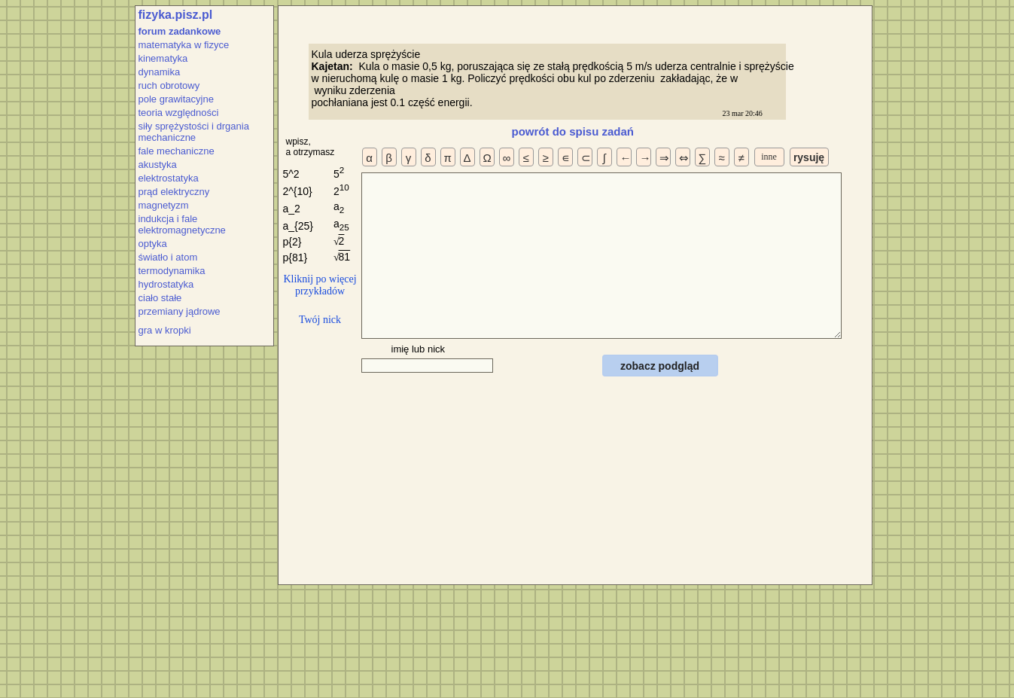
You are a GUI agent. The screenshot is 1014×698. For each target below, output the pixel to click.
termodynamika (172, 270)
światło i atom (168, 257)
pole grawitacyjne (176, 99)
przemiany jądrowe (180, 311)
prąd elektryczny (174, 191)
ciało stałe (160, 297)
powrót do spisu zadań (573, 131)
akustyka (158, 164)
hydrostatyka (166, 284)
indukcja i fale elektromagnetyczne (182, 224)
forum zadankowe (180, 31)
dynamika (160, 72)
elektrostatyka (169, 178)
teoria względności (179, 112)
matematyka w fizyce (184, 44)
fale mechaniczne (177, 151)
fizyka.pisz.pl (176, 14)
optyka (153, 243)
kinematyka (163, 58)
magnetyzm (164, 205)
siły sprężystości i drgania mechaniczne (194, 131)
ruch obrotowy (169, 85)
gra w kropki (165, 330)
